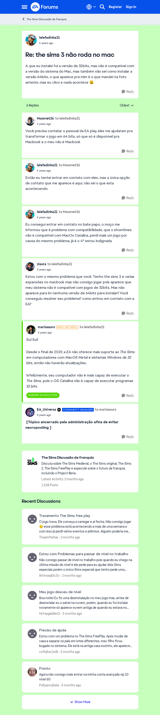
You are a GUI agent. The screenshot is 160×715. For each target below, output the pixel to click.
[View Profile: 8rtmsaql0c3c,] (32, 557)
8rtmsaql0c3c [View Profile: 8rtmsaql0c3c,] (49, 575)
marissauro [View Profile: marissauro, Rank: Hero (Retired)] (46, 327)
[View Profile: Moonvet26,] (30, 121)
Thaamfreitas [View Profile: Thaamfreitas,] (48, 537)
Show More (80, 702)
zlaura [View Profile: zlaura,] (41, 264)
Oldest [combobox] (127, 105)
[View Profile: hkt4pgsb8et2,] (32, 595)
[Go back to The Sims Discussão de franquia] (87, 457)
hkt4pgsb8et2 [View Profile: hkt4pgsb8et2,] (49, 613)
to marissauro (105, 409)
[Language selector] (91, 6)
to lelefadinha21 (67, 118)
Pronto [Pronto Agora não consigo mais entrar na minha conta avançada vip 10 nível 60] (44, 668)
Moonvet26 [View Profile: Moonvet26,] (45, 118)
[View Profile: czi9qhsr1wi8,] (32, 633)
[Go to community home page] (45, 6)
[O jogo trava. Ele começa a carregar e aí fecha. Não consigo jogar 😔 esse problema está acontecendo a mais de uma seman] (86, 526)
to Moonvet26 (69, 165)
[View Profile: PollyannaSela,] (32, 672)
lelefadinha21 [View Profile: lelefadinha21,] (49, 37)
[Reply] (128, 92)
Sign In (131, 7)
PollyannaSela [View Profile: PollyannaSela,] (49, 685)
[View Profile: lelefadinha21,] (31, 40)
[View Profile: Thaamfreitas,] (32, 519)
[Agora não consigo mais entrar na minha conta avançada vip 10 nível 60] (86, 677)
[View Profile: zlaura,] (30, 266)
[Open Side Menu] (24, 6)
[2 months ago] (69, 537)
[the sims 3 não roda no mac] (49, 43)
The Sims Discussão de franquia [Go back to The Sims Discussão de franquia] (44, 19)
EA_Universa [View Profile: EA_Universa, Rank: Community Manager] (46, 409)
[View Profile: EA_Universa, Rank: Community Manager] (30, 412)
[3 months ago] (71, 613)
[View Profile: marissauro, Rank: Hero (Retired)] (30, 329)
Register (115, 7)
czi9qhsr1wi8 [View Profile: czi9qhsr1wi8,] (48, 652)
